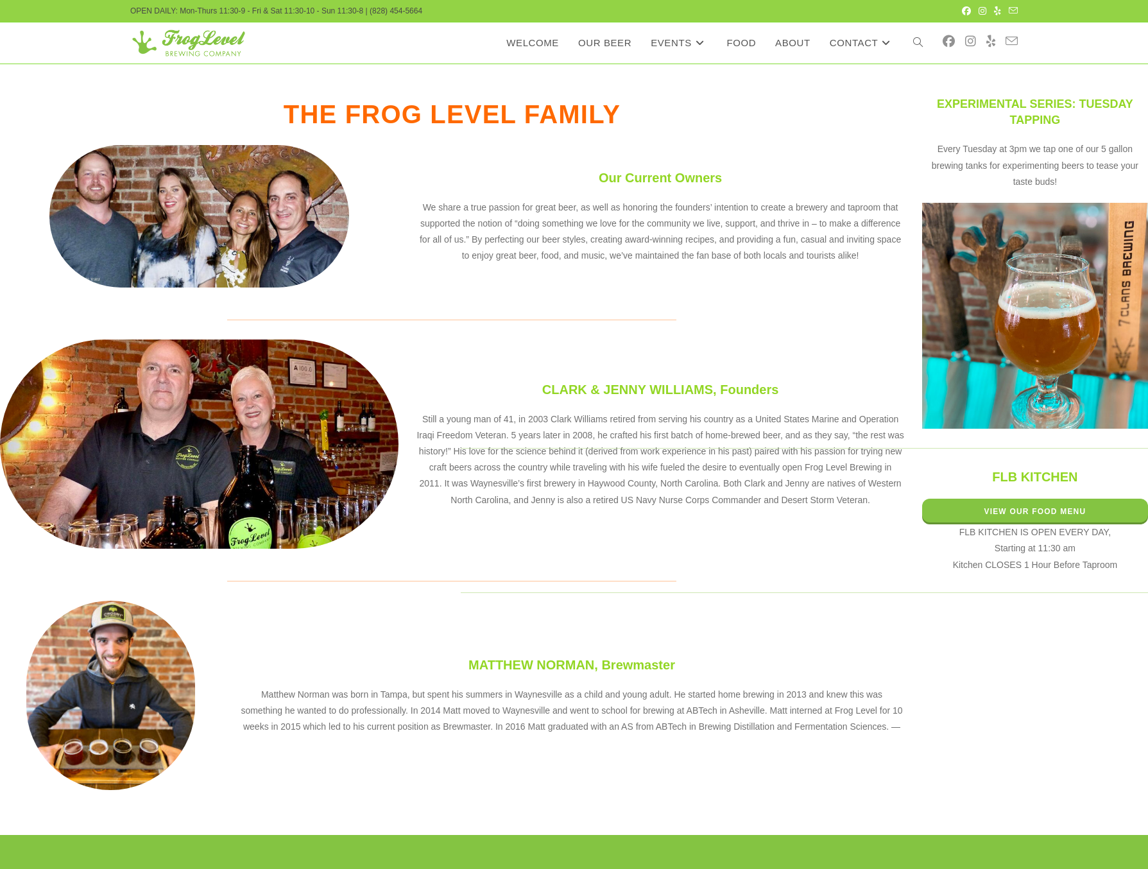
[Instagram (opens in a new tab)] (982, 10)
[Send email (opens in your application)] (1011, 10)
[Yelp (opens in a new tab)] (997, 10)
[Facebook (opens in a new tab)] (966, 10)
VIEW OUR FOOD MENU (1035, 511)
